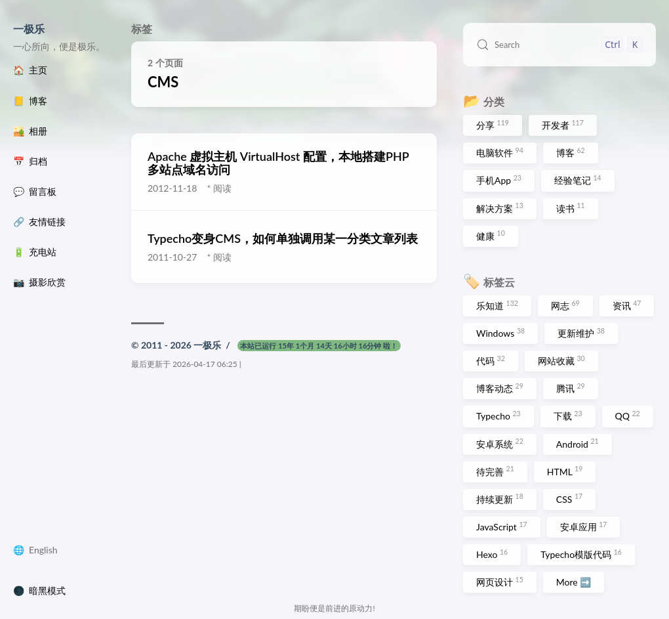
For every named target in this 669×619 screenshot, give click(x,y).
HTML (565, 471)
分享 (492, 125)
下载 (568, 415)
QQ (627, 415)
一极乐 (29, 28)
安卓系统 (499, 443)
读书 (570, 207)
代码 (490, 360)
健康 (490, 235)
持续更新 (499, 498)
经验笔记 (577, 180)
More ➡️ (574, 581)
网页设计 (499, 581)
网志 (565, 305)
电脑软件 (499, 152)
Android (577, 443)
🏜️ (30, 131)
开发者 (563, 125)
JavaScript (501, 526)
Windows (500, 333)
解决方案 (499, 207)
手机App (498, 180)
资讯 (627, 305)
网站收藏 (561, 360)
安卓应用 (583, 526)
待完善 (495, 471)
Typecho (498, 415)
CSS (569, 498)
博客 (570, 152)
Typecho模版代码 (581, 554)
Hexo (492, 554)
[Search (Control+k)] (559, 44)
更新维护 (581, 333)
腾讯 (570, 388)
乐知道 (497, 305)
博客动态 (499, 388)
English (43, 550)
